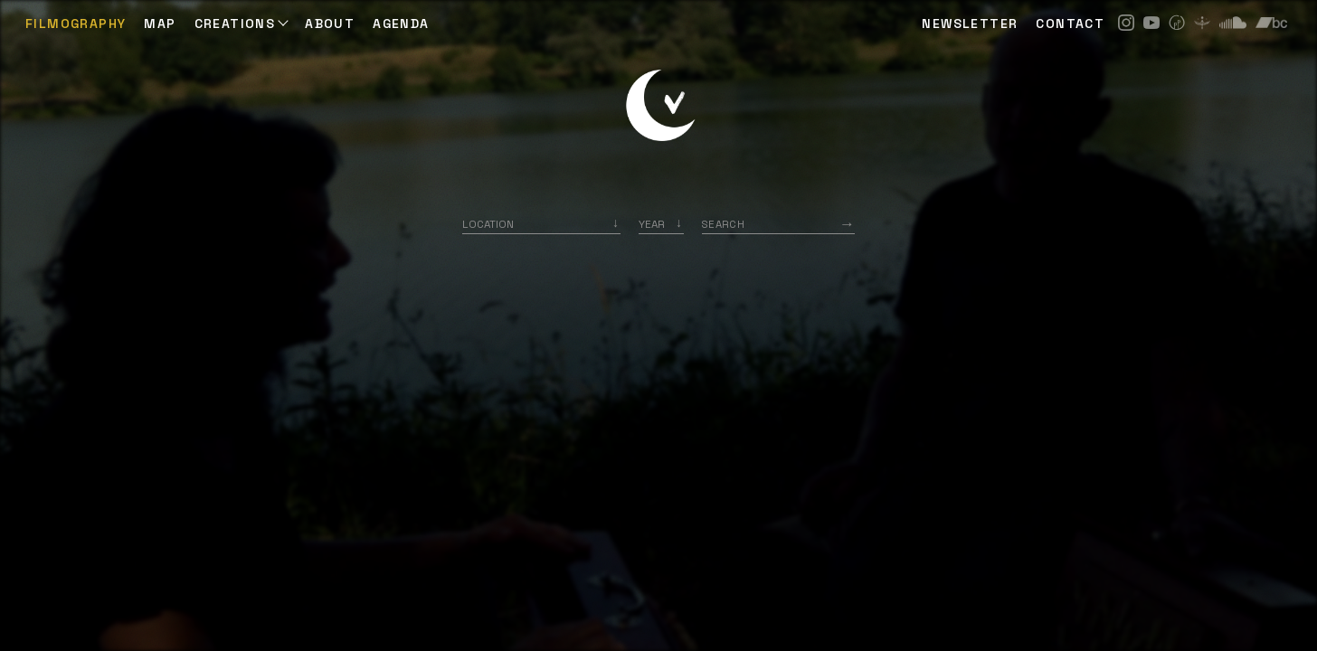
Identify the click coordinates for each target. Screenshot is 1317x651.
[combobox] (541, 223)
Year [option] (652, 224)
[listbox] (661, 223)
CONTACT (1070, 23)
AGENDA (401, 23)
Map (159, 23)
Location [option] (488, 224)
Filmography (75, 23)
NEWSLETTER (970, 23)
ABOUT (330, 23)
